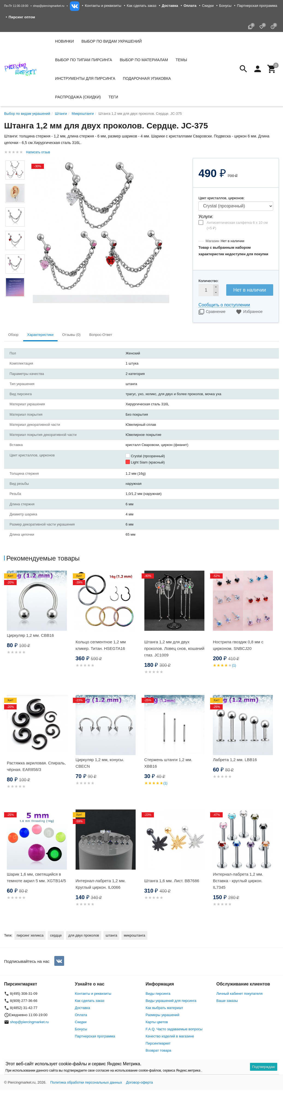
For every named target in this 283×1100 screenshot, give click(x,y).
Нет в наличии (249, 290)
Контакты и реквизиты (103, 6)
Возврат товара (158, 1050)
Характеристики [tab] (40, 335)
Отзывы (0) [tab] (71, 335)
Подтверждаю (263, 1067)
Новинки (64, 41)
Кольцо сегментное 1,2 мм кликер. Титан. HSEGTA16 (101, 645)
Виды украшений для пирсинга (171, 1001)
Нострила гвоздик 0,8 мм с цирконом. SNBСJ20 (238, 645)
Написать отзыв (38, 152)
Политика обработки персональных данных (86, 1082)
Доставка (82, 1008)
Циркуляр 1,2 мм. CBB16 (30, 635)
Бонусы (225, 6)
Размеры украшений (163, 1015)
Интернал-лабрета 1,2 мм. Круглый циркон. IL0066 (101, 884)
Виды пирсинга (158, 994)
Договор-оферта (139, 1082)
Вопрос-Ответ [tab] (100, 335)
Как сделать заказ (141, 6)
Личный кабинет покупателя (239, 994)
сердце (56, 935)
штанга (111, 935)
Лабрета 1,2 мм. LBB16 (235, 759)
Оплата (81, 1015)
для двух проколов (83, 935)
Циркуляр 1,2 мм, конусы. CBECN (100, 762)
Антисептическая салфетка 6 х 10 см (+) (237, 225)
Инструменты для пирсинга (85, 78)
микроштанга (134, 935)
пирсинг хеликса (30, 935)
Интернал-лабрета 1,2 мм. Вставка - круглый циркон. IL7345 (238, 881)
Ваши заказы (227, 1001)
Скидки (208, 6)
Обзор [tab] (13, 335)
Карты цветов (157, 1022)
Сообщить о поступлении (224, 305)
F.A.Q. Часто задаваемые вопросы (174, 1029)
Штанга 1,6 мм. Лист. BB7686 (171, 880)
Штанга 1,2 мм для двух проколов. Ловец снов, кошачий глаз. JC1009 (174, 648)
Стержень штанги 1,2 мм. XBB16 (168, 762)
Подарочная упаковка (147, 78)
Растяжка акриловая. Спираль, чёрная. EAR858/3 (36, 766)
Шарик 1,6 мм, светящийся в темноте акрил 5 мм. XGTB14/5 (36, 877)
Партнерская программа (257, 6)
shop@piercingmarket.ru (48, 5)
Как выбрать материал (164, 1008)
